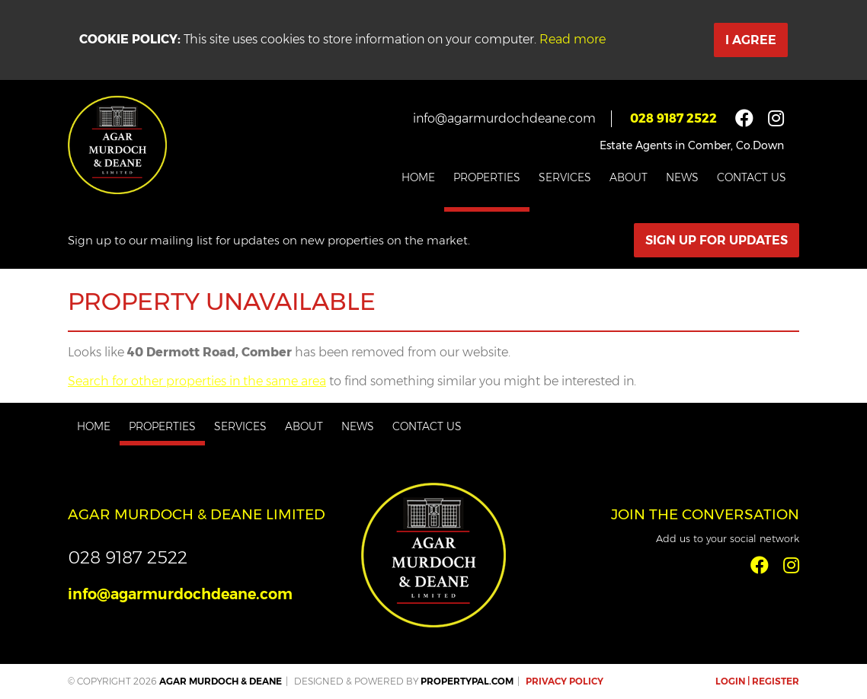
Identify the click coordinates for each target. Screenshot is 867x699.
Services (565, 177)
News (682, 177)
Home (418, 177)
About (628, 177)
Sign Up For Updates (716, 240)
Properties (486, 177)
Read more (572, 39)
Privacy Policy (564, 681)
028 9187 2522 (673, 118)
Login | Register (757, 681)
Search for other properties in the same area (197, 381)
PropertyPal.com (467, 681)
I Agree (750, 40)
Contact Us (751, 177)
